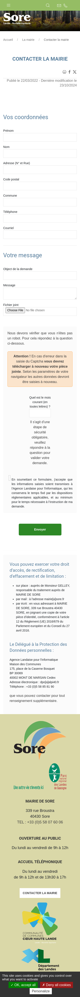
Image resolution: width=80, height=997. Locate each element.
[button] (8, 4)
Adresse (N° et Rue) (16, 163)
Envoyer (40, 529)
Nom (6, 147)
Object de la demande (17, 269)
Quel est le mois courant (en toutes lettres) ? (40, 402)
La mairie (28, 39)
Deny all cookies (56, 985)
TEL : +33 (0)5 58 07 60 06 (40, 822)
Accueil (8, 39)
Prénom (8, 130)
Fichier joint (11, 305)
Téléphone (10, 211)
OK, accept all (23, 985)
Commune (10, 195)
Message (9, 285)
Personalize (41, 991)
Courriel (8, 228)
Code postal (11, 179)
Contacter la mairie (40, 893)
